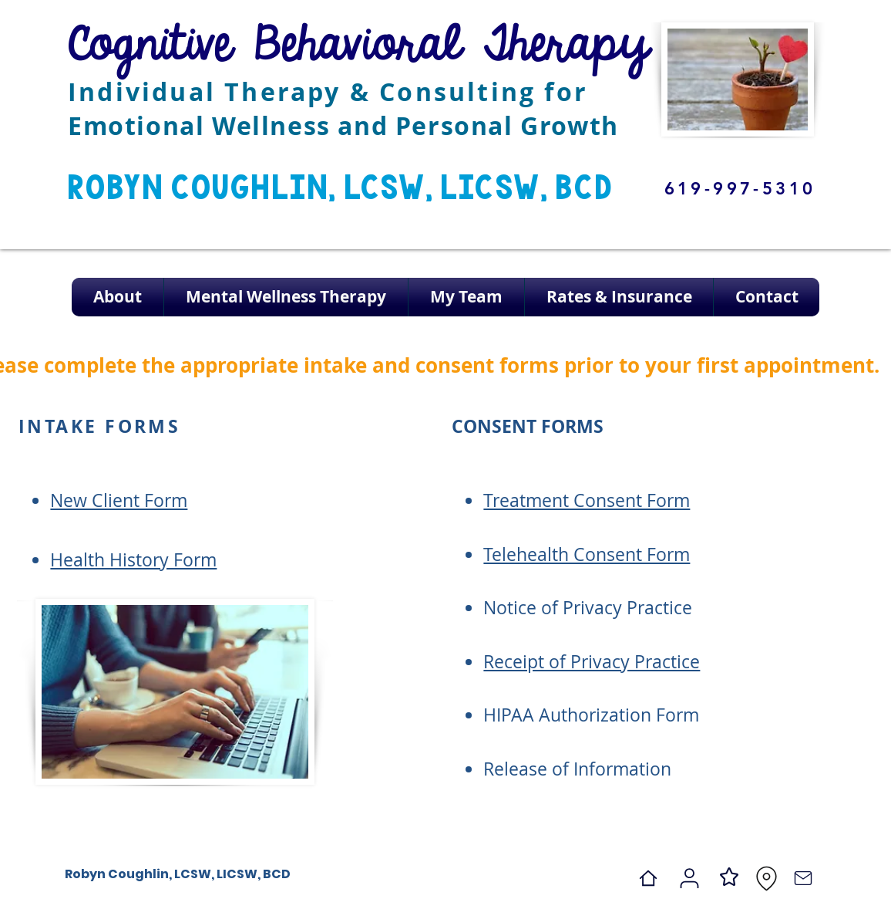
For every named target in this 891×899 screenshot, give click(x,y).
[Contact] (803, 878)
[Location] (766, 878)
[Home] (648, 878)
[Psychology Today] (689, 878)
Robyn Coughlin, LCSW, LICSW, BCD (178, 874)
